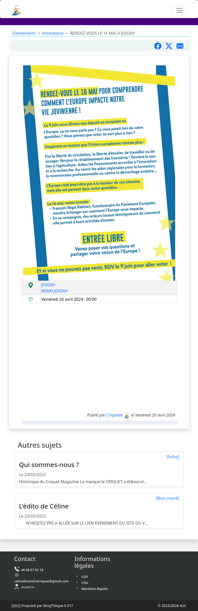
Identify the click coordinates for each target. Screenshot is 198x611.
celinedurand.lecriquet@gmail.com (41, 581)
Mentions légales (95, 588)
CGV (85, 576)
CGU (85, 582)
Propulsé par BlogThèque (42, 605)
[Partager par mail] (181, 45)
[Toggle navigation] (179, 10)
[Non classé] (167, 498)
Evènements (24, 33)
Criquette (114, 415)
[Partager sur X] (170, 45)
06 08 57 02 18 (32, 570)
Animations (52, 33)
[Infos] (173, 457)
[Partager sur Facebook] (159, 45)
